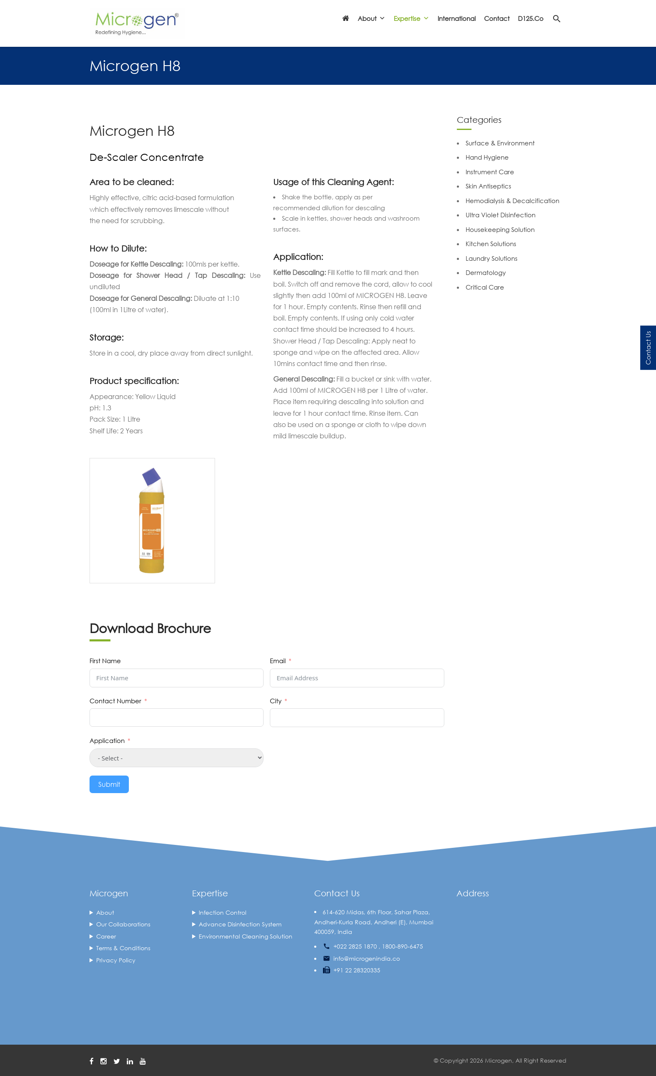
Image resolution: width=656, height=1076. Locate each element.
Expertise (411, 18)
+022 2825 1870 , (356, 946)
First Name (105, 660)
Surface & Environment (500, 143)
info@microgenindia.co (366, 958)
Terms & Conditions (123, 948)
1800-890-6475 (402, 946)
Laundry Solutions (492, 258)
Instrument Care (490, 172)
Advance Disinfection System (240, 924)
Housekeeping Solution (500, 229)
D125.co (530, 18)
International (457, 18)
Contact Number (115, 701)
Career (106, 936)
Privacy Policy (116, 960)
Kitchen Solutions (491, 243)
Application (107, 740)
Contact (497, 18)
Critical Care (485, 287)
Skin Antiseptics (488, 186)
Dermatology (486, 272)
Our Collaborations (123, 924)
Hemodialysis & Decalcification (512, 200)
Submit (109, 784)
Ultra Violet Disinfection (501, 215)
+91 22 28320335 (356, 970)
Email (278, 660)
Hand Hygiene (487, 157)
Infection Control (222, 912)
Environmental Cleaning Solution (245, 936)
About (371, 18)
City (276, 701)
